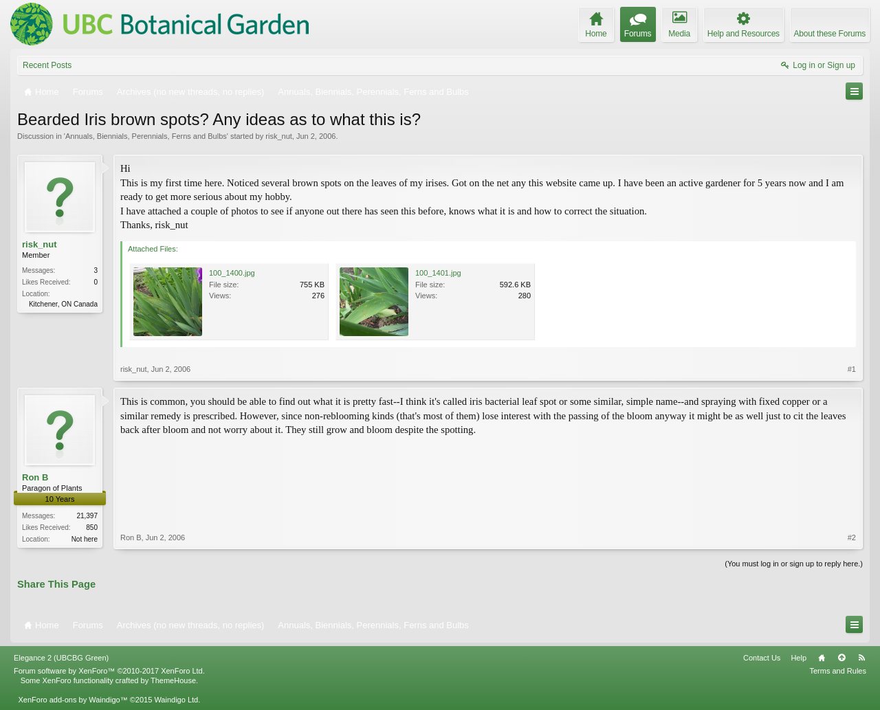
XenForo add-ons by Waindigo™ (72, 700)
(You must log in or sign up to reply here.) (794, 563)
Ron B (35, 477)
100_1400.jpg (232, 273)
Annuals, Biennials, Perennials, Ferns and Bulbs (146, 136)
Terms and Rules (837, 671)
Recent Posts (47, 65)
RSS (861, 658)
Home (821, 658)
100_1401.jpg (438, 273)
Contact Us (761, 658)
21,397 (87, 516)
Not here (85, 539)
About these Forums (830, 33)
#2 (852, 537)
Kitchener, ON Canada (63, 304)
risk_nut (278, 136)
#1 (852, 369)
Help (798, 658)
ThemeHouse (173, 680)
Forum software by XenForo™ (109, 671)
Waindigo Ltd (176, 700)
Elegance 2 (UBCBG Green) (61, 658)
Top (841, 658)
